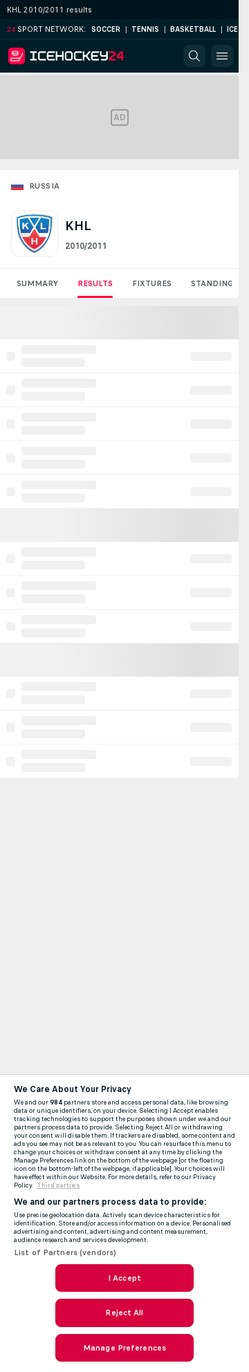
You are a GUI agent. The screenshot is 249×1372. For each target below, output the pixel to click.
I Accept (124, 1278)
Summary (37, 283)
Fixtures (152, 283)
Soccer (105, 29)
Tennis (145, 29)
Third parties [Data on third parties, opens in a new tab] (58, 1185)
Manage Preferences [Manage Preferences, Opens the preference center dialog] (124, 1348)
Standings (214, 283)
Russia (44, 186)
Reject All (124, 1312)
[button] (194, 56)
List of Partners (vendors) (65, 1252)
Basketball (193, 29)
